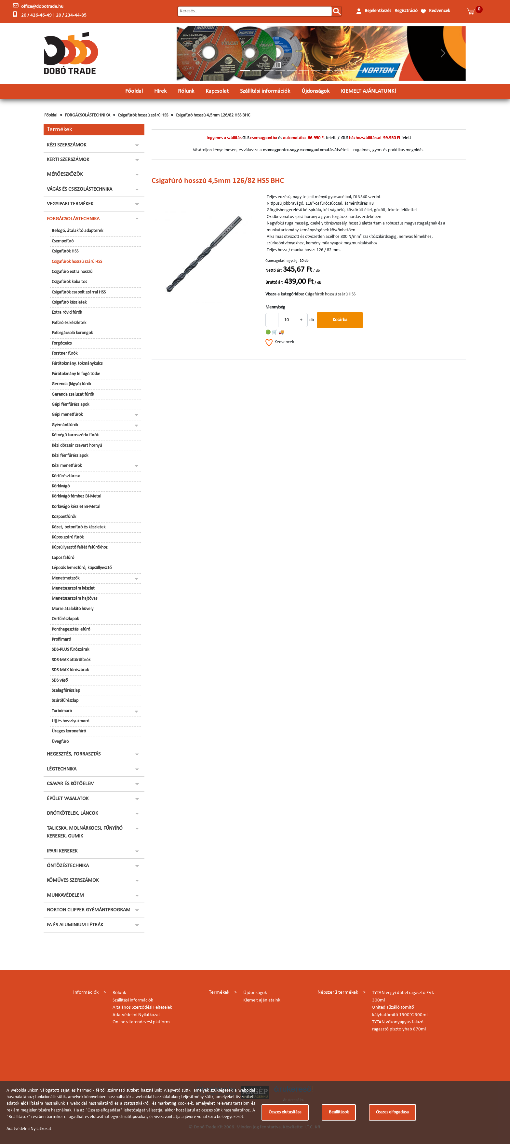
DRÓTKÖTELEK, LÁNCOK (72, 813)
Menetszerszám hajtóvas (74, 598)
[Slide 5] (292, 71)
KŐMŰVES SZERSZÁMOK (73, 880)
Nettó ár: (273, 270)
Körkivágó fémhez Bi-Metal (76, 496)
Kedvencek (439, 10)
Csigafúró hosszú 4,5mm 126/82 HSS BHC (213, 115)
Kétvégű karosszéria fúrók (75, 435)
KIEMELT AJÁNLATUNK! (368, 91)
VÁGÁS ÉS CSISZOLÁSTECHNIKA (79, 189)
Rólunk (186, 91)
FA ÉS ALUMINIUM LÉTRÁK (75, 925)
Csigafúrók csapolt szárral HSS (79, 292)
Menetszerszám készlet (73, 588)
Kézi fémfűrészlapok (70, 456)
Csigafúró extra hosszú (72, 272)
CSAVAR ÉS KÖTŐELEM (71, 783)
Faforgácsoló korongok (72, 333)
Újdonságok (315, 91)
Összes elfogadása (392, 1112)
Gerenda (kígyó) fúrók (71, 384)
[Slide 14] (397, 71)
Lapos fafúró (63, 558)
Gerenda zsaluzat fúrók (73, 394)
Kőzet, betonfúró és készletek (78, 527)
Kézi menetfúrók (67, 466)
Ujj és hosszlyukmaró (70, 721)
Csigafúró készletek (69, 302)
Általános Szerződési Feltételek (142, 1007)
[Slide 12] (374, 71)
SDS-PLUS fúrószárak (70, 649)
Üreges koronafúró (69, 731)
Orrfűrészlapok (65, 619)
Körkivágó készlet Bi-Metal (76, 507)
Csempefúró (63, 241)
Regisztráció (406, 10)
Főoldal (134, 91)
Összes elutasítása (285, 1112)
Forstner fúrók (64, 353)
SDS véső (60, 680)
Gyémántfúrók (65, 425)
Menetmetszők (65, 578)
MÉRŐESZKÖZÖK (65, 174)
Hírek (160, 91)
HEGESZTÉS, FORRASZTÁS (74, 754)
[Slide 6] (304, 71)
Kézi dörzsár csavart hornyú (77, 445)
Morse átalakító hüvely (72, 609)
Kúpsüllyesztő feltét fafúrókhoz (80, 547)
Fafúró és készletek (69, 323)
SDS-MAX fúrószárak (70, 670)
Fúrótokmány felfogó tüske (76, 374)
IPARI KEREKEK (62, 851)
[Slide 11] (362, 71)
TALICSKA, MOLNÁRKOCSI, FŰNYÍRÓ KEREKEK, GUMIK (85, 832)
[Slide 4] (280, 71)
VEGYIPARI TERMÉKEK (70, 204)
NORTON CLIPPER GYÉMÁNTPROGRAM (88, 910)
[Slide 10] (351, 71)
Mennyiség (275, 307)
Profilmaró (61, 639)
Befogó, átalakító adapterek (77, 231)
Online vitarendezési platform (141, 1022)
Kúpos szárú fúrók (68, 537)
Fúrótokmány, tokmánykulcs (77, 363)
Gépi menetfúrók (67, 415)
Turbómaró (62, 711)
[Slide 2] (257, 71)
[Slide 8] (327, 71)
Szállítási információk (265, 91)
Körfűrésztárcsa (66, 476)
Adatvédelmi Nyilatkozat (136, 1015)
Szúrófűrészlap (65, 701)
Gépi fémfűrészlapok (70, 404)
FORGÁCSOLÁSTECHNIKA (87, 115)
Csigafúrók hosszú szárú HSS (143, 115)
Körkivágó (61, 486)
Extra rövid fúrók (67, 312)
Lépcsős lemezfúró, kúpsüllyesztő (82, 568)
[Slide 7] (315, 71)
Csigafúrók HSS (65, 251)
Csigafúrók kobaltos (69, 282)
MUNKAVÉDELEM (65, 895)
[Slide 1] (245, 71)
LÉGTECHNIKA (61, 769)
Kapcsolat (217, 91)
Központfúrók (64, 517)
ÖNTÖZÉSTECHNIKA (68, 865)
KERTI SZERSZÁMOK (68, 159)
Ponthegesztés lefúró (71, 629)
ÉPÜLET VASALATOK (67, 798)
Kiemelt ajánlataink (261, 1000)
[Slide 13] (386, 71)
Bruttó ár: (274, 282)
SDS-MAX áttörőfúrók (71, 660)
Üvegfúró (60, 742)
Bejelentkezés (378, 10)
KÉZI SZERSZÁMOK (66, 145)
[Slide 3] (269, 71)
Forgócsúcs (62, 343)
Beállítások (339, 1112)
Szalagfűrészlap (66, 690)
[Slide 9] (339, 71)
